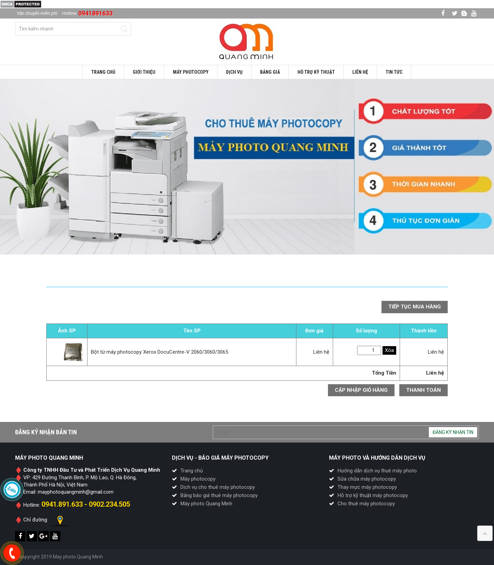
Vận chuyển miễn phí (37, 13)
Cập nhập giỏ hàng (361, 390)
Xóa (389, 350)
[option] (247, 167)
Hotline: (87, 13)
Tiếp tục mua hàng (414, 307)
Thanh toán (423, 390)
